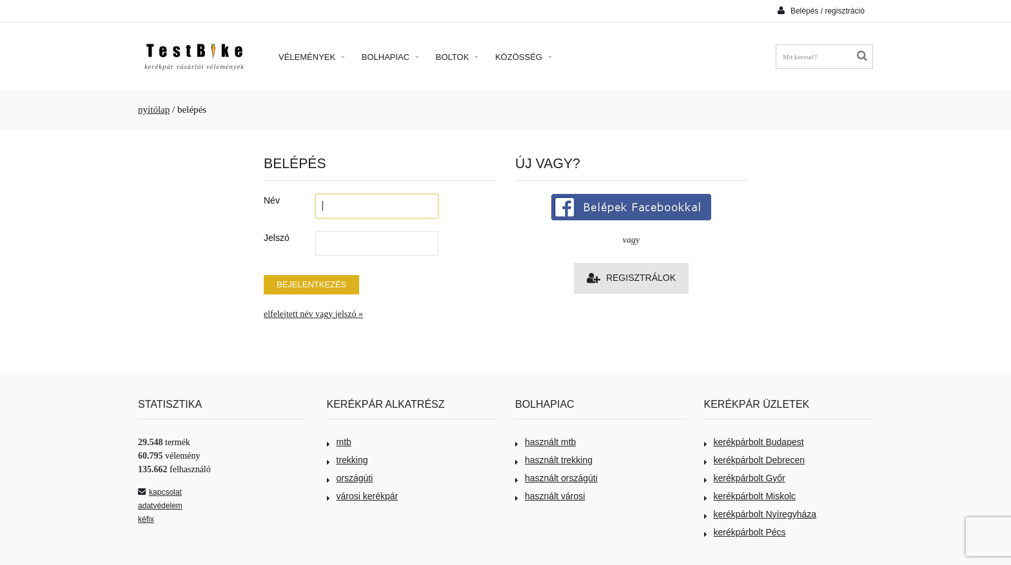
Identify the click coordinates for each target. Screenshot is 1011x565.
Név (272, 200)
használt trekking (554, 460)
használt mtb (545, 442)
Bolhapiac (390, 57)
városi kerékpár (362, 496)
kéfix (146, 519)
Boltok (457, 57)
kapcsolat (160, 492)
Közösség (523, 57)
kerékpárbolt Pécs (745, 532)
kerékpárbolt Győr (744, 478)
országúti (350, 478)
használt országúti (556, 478)
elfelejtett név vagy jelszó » (313, 314)
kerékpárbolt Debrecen (754, 460)
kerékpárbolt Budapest (754, 442)
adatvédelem (160, 505)
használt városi (550, 496)
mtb (339, 442)
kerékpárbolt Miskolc (750, 496)
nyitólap (154, 109)
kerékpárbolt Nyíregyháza (760, 514)
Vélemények (312, 57)
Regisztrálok (631, 278)
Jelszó (277, 238)
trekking (347, 460)
